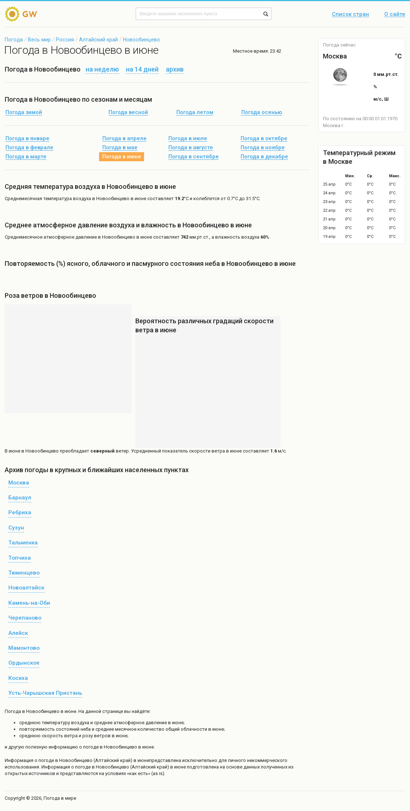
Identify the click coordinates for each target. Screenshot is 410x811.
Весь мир (39, 39)
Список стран (350, 14)
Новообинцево (141, 39)
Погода (14, 39)
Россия (65, 39)
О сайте (394, 14)
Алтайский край (98, 39)
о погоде (44, 760)
